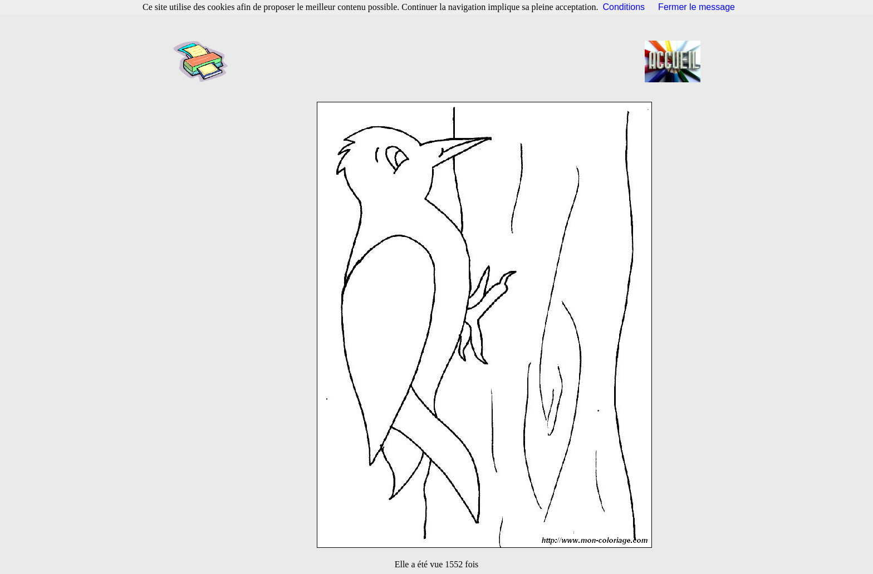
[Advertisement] (440, 61)
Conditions (624, 7)
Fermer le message (696, 7)
